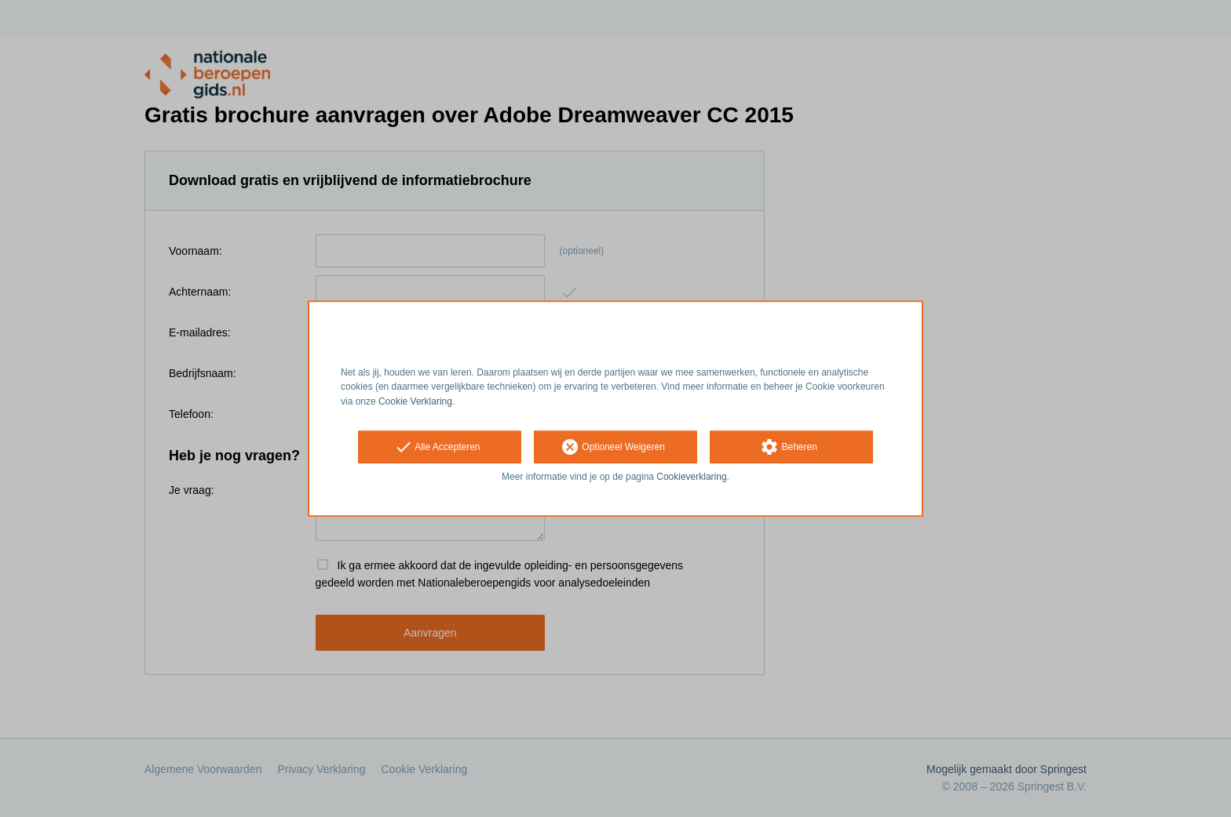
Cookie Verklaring (415, 401)
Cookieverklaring (691, 476)
